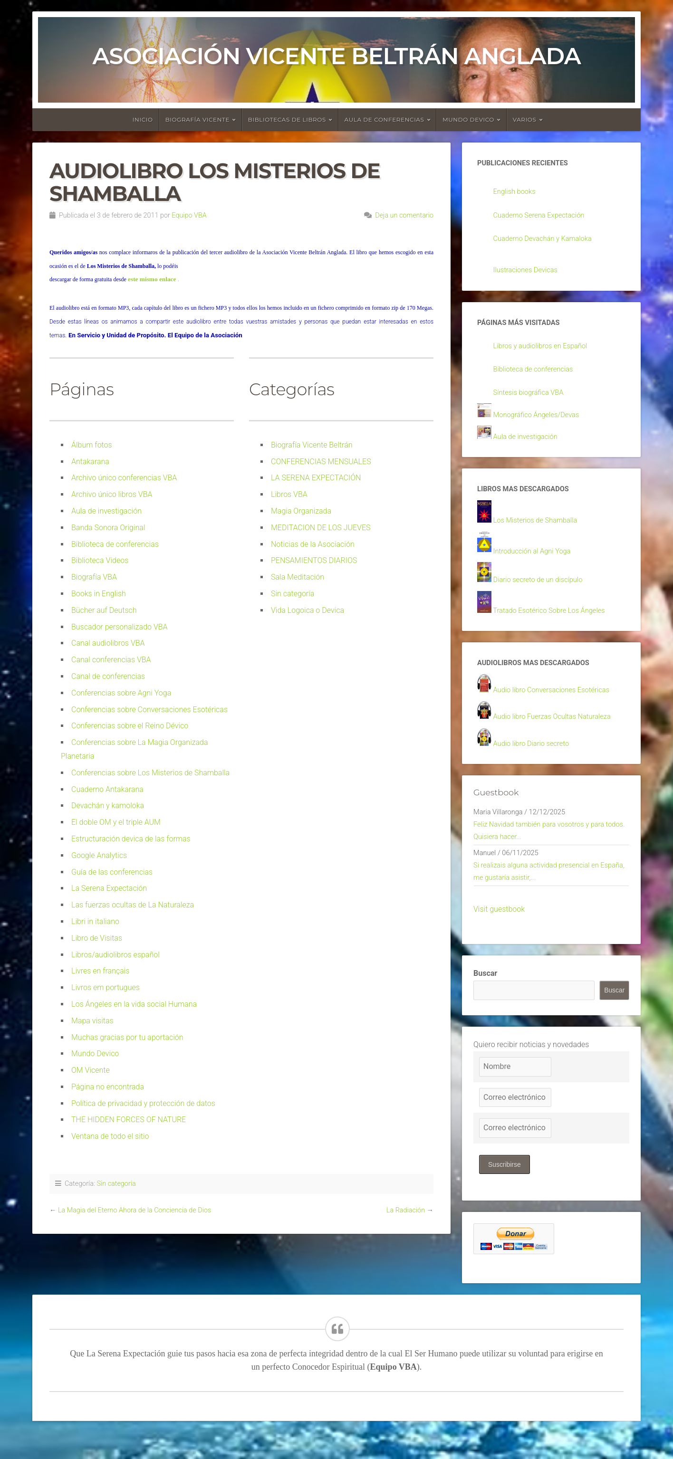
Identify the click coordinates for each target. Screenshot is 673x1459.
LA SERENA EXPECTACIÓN (316, 477)
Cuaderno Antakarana (107, 789)
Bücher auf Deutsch (104, 610)
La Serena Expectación (109, 888)
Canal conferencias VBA (111, 659)
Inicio (143, 119)
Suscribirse (505, 1187)
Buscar (485, 996)
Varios (525, 119)
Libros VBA (289, 494)
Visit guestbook (499, 931)
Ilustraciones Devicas (528, 272)
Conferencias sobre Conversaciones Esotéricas (149, 709)
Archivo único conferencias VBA (124, 477)
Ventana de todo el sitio (110, 1136)
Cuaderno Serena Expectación (543, 216)
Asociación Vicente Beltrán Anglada (336, 56)
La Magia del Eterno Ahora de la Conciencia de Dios (134, 1210)
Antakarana (90, 461)
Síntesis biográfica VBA (531, 398)
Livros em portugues (105, 987)
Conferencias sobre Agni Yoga (121, 692)
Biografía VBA (94, 577)
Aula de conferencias (384, 119)
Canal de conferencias (108, 676)
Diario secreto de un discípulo (542, 590)
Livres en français (100, 970)
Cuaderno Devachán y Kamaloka (547, 240)
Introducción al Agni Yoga (535, 561)
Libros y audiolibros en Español (544, 350)
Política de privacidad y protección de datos (143, 1103)
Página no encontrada (107, 1086)
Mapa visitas (92, 1020)
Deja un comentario (404, 215)
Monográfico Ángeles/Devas (540, 421)
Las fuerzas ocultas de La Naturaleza (132, 904)
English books (516, 192)
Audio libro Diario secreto (535, 758)
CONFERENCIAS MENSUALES (321, 461)
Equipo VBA (189, 215)
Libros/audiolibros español (115, 954)
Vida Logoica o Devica (307, 610)
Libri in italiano (95, 921)
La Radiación (405, 1210)
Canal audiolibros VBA (108, 643)
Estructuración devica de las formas (131, 838)
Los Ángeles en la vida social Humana (134, 1004)
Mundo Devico (95, 1053)
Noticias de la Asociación (313, 544)
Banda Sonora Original (108, 527)
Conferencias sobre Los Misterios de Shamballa (150, 772)
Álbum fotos (91, 444)
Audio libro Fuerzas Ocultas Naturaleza (557, 730)
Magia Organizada (301, 510)
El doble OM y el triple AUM (116, 822)
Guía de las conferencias (112, 872)
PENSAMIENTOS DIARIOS (314, 560)
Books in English (98, 593)
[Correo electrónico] (515, 1120)
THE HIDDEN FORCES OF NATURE (128, 1119)
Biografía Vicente (197, 119)
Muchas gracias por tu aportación (127, 1037)
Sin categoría (292, 593)
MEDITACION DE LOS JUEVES (321, 527)
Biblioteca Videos (99, 560)
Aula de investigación (106, 510)
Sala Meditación (297, 577)
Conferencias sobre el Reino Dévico (129, 725)
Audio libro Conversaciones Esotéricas (557, 703)
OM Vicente (90, 1070)
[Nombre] (515, 1089)
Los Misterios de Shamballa (539, 529)
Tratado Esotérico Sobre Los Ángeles (554, 622)
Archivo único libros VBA (111, 494)
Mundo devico (468, 119)
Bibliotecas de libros (287, 119)
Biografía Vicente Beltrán (312, 444)
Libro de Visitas (96, 938)
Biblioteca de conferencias (115, 544)
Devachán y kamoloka (107, 805)
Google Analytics (99, 855)
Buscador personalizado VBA (119, 626)
